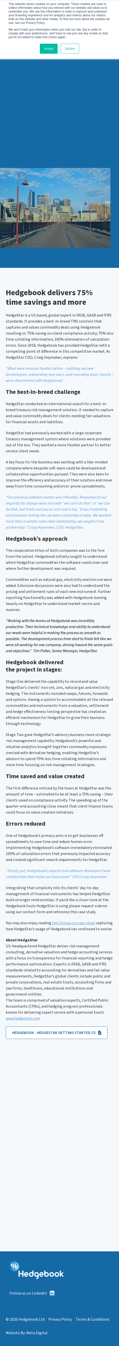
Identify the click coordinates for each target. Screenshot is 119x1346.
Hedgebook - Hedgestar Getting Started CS (56, 1032)
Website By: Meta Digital (27, 1333)
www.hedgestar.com (23, 1018)
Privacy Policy (60, 1319)
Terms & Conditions (92, 1319)
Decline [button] (70, 48)
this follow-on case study (73, 923)
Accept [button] (48, 48)
